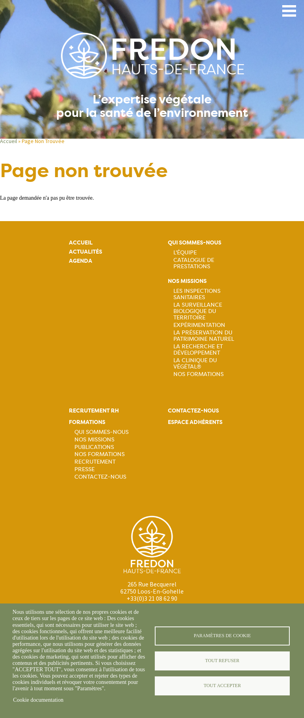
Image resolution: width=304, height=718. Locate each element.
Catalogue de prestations (193, 263)
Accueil (8, 141)
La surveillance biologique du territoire (197, 311)
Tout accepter (222, 685)
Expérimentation (199, 324)
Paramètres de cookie (222, 635)
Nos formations (99, 454)
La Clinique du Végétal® (195, 363)
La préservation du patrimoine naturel (203, 335)
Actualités (85, 252)
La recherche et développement (198, 349)
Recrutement (95, 461)
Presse (84, 469)
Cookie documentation (38, 700)
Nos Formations (198, 374)
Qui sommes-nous (194, 242)
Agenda (80, 261)
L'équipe (185, 252)
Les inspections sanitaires (196, 294)
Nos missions (187, 281)
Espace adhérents (195, 422)
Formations (87, 422)
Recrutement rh (94, 410)
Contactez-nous (100, 476)
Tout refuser (222, 660)
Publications (94, 447)
